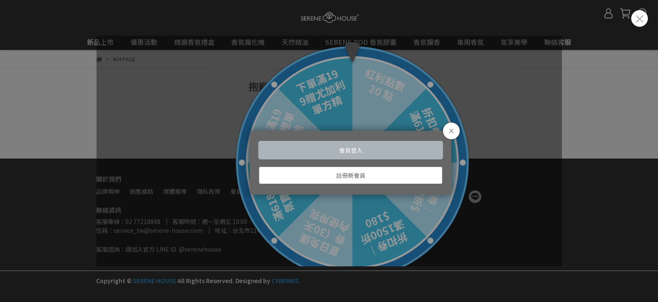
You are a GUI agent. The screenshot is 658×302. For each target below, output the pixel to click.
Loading (329, 151)
